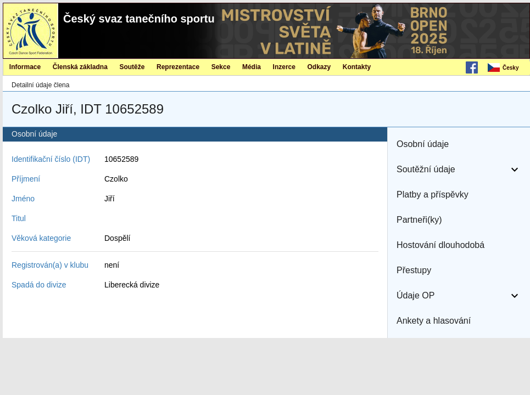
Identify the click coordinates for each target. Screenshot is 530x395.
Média (251, 67)
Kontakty (357, 67)
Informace (25, 67)
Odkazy (319, 67)
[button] (459, 144)
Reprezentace (178, 67)
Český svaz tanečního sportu (139, 19)
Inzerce (284, 67)
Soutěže (131, 67)
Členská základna (80, 67)
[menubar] (508, 68)
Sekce (221, 67)
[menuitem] (508, 68)
